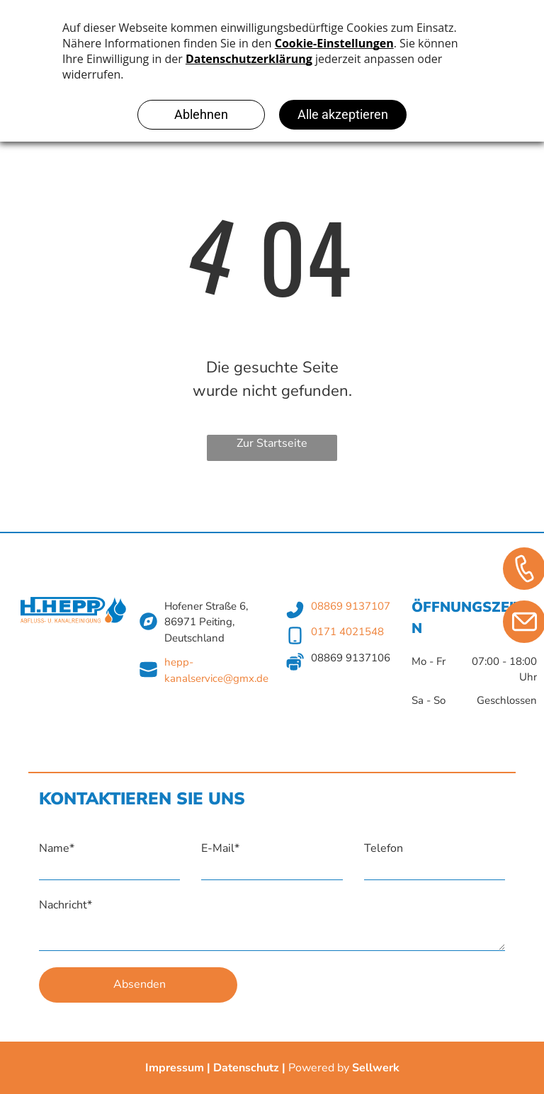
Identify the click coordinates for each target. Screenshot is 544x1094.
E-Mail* (220, 848)
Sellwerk (376, 1068)
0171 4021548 (347, 632)
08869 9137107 (350, 606)
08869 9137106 (350, 658)
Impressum (174, 1068)
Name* (56, 848)
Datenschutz (246, 1068)
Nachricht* (65, 905)
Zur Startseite (272, 443)
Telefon (383, 848)
